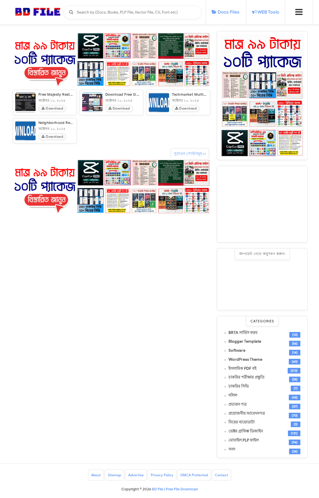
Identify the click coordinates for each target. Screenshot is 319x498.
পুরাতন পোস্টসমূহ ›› (190, 153)
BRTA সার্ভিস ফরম (242, 333)
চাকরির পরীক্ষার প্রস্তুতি (246, 377)
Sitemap (114, 475)
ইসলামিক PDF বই (242, 368)
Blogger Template (244, 341)
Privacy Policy (162, 475)
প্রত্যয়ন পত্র (237, 404)
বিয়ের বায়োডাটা (241, 422)
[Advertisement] (262, 204)
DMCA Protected (194, 475)
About (96, 475)
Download (52, 108)
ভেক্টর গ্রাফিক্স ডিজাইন (245, 431)
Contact (221, 475)
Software (236, 350)
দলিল (232, 395)
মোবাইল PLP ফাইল (243, 440)
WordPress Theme (245, 359)
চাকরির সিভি (238, 386)
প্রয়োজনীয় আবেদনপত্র (246, 413)
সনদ (231, 449)
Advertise (136, 475)
